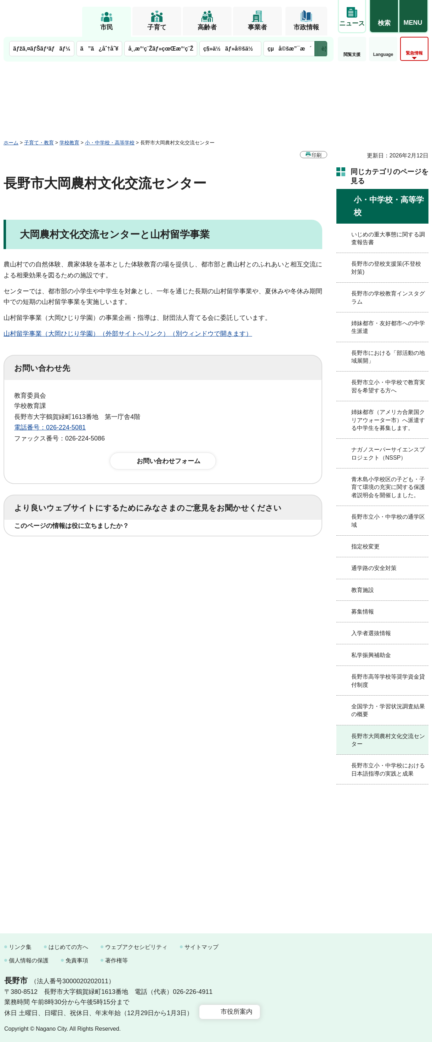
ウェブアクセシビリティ (136, 947)
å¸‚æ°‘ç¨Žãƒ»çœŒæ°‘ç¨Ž (160, 49)
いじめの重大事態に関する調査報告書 (388, 238)
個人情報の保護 (29, 960)
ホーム (11, 142)
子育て (156, 27)
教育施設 (362, 590)
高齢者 (207, 27)
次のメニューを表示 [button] (320, 48)
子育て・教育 (39, 142)
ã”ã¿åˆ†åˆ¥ (99, 49)
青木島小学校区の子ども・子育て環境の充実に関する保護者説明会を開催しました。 (388, 487)
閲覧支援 (351, 54)
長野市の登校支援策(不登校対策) (386, 268)
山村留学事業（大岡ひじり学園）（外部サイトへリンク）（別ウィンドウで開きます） (128, 333)
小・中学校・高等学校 (110, 142)
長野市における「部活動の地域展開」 (388, 357)
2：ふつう (100, 547)
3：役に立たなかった (165, 547)
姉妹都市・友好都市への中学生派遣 (388, 327)
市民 (106, 27)
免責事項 (77, 960)
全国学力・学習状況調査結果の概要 (388, 710)
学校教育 (69, 142)
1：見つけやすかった (55, 578)
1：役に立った (46, 547)
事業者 (257, 27)
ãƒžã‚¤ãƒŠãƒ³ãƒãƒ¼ (41, 49)
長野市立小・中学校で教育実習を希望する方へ (388, 386)
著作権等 (116, 960)
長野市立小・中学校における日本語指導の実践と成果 (388, 769)
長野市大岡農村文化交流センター (388, 740)
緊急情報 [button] (414, 53)
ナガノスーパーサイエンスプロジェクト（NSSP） (388, 453)
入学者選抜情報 (371, 633)
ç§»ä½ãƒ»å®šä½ (230, 49)
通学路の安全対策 (374, 568)
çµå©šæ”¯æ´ (289, 49)
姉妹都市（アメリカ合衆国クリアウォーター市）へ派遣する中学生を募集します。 (388, 420)
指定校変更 (365, 546)
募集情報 (362, 612)
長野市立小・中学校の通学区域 (388, 521)
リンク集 (20, 947)
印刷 (317, 155)
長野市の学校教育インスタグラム (388, 297)
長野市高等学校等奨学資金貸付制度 (388, 680)
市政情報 (306, 27)
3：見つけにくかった (184, 578)
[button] (384, 16)
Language (383, 54)
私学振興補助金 (371, 655)
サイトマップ (201, 947)
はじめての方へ (68, 947)
